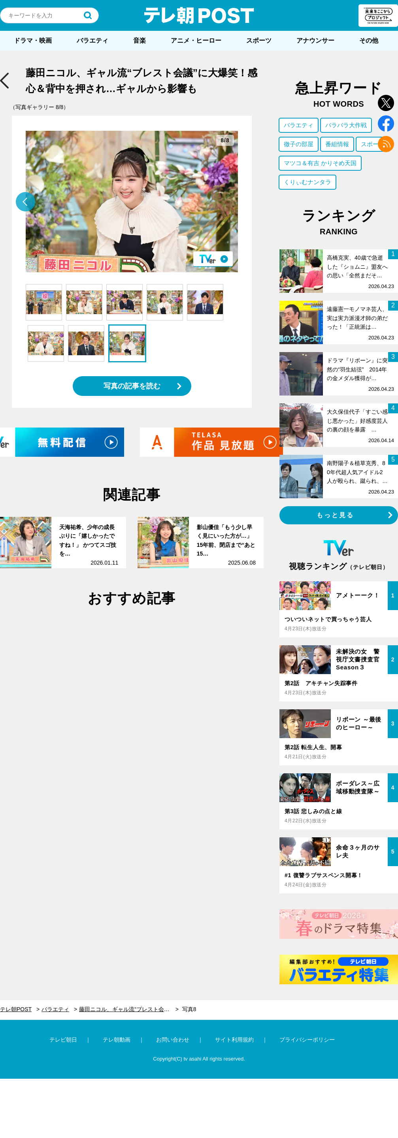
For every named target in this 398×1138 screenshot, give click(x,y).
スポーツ (259, 40)
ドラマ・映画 (33, 40)
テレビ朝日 (63, 1039)
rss (386, 144)
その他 (368, 40)
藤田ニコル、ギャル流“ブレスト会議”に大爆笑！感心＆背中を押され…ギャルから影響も (129, 1009)
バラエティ (92, 40)
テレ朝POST (199, 15)
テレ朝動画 (116, 1039)
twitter (386, 103)
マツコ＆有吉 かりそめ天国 (320, 163)
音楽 (139, 40)
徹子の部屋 (298, 144)
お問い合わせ (172, 1039)
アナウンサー (315, 40)
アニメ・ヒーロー (196, 40)
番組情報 (337, 144)
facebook (386, 123)
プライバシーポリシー (307, 1039)
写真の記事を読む (132, 386)
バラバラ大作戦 (346, 125)
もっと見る (336, 515)
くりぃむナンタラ (307, 182)
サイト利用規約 (234, 1039)
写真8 (189, 1009)
